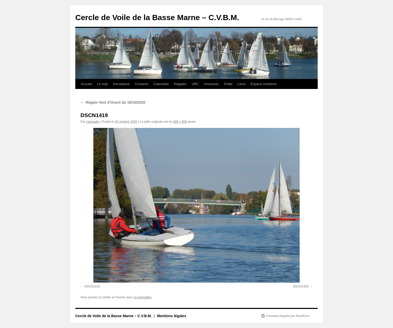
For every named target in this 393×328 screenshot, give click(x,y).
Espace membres (264, 84)
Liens (241, 84)
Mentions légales (171, 316)
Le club (102, 84)
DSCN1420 (301, 286)
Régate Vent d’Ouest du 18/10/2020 (112, 102)
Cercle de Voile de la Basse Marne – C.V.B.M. (157, 17)
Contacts (141, 84)
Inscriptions (121, 84)
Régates (180, 84)
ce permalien (142, 297)
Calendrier (161, 84)
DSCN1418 (92, 286)
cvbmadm (93, 122)
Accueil (86, 84)
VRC (195, 84)
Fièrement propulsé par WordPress (287, 316)
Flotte (228, 84)
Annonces (211, 84)
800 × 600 (180, 122)
